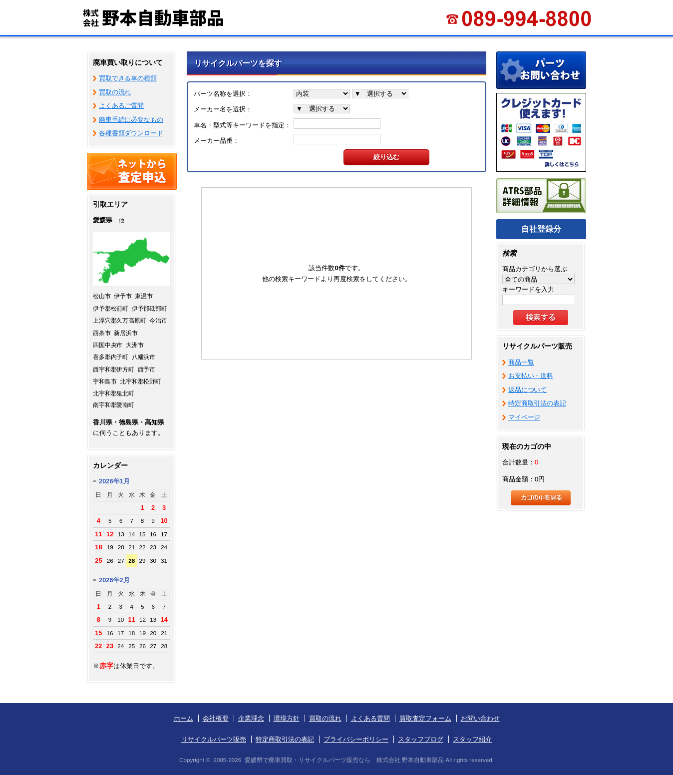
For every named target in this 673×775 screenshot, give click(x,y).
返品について (527, 389)
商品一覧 (521, 362)
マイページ (524, 417)
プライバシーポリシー (356, 739)
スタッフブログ (420, 739)
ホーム (183, 718)
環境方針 (287, 718)
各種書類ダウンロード (131, 133)
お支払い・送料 (530, 376)
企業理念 (251, 718)
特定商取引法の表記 (537, 403)
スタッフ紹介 (472, 739)
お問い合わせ (480, 718)
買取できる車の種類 (128, 78)
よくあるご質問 (121, 105)
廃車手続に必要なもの (131, 119)
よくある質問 (370, 718)
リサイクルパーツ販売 (213, 739)
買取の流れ (115, 92)
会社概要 (216, 718)
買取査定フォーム (425, 718)
